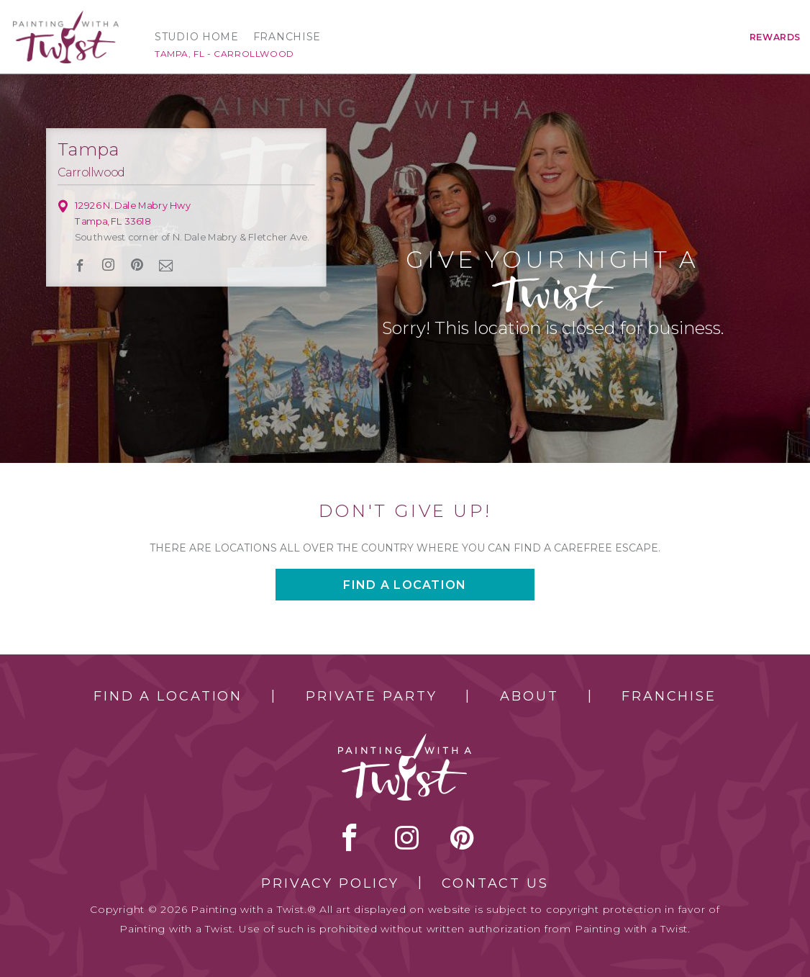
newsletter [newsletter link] (166, 265)
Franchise (287, 36)
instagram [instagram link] (109, 265)
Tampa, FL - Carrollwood (224, 53)
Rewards (775, 37)
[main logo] (66, 17)
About (529, 696)
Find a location (404, 585)
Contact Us (495, 883)
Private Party (371, 696)
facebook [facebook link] (81, 265)
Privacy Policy (330, 883)
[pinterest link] (137, 265)
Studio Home (197, 36)
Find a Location (168, 696)
